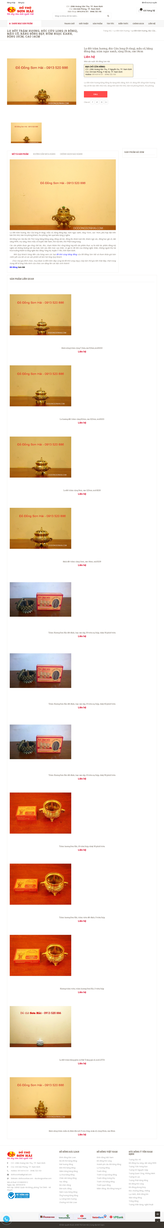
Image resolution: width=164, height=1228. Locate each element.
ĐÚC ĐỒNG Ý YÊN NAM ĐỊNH (140, 1153)
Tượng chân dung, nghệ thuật (141, 1204)
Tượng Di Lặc (134, 1177)
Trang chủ (69, 23)
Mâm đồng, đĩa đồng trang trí (109, 1188)
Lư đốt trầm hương (121, 30)
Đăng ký (21, 2)
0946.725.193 (35, 1170)
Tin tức (110, 23)
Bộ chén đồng (65, 1185)
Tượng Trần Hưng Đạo (138, 1166)
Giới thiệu (83, 23)
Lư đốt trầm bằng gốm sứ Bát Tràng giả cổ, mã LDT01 (82, 1060)
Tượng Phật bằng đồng (138, 1180)
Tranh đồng (101, 1171)
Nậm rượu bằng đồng (68, 1192)
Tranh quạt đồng (104, 1185)
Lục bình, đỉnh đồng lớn (138, 1194)
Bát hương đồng (66, 1164)
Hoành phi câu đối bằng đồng (109, 1164)
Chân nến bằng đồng (67, 1178)
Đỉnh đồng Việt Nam (105, 1157)
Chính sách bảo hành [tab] (71, 154)
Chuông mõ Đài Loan (68, 1202)
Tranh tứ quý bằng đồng (107, 1174)
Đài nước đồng (65, 1188)
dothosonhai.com (25, 1178)
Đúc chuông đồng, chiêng (139, 1190)
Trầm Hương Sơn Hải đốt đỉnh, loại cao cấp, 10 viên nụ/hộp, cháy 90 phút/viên (82, 775)
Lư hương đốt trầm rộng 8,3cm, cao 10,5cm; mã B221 (82, 419)
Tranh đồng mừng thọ (106, 1178)
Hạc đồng (63, 1181)
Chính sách (138, 23)
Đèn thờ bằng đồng (67, 1168)
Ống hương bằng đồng (68, 1195)
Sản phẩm (97, 23)
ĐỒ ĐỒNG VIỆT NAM (107, 1152)
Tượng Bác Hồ (135, 1159)
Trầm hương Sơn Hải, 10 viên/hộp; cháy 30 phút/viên (82, 846)
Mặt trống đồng (135, 1197)
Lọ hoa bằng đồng (66, 1174)
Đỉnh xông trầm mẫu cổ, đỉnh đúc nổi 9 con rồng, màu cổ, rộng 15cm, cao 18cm (82, 1131)
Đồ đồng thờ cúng (104, 1161)
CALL (95, 94)
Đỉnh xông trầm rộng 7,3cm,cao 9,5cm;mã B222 (81, 348)
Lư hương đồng (103, 1168)
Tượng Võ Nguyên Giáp (138, 1170)
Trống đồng (133, 1201)
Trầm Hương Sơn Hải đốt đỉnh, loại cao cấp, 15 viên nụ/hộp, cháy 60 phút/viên (82, 704)
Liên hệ (151, 23)
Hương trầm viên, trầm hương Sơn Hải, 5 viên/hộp (82, 988)
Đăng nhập (11, 2)
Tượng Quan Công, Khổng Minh (142, 1173)
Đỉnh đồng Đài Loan (67, 1157)
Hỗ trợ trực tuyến (149, 2)
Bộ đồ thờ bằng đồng (68, 1161)
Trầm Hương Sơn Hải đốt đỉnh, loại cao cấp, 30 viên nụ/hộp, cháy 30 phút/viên (82, 632)
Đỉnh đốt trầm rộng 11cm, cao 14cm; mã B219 (82, 561)
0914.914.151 (23, 1170)
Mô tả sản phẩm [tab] (20, 154)
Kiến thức (123, 23)
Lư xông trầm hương (67, 1199)
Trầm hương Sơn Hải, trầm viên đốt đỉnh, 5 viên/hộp (82, 917)
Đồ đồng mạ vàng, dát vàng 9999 (142, 1163)
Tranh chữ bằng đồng (106, 1181)
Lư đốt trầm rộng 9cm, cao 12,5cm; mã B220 (82, 490)
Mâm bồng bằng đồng (68, 1171)
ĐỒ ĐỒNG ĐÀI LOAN (69, 1152)
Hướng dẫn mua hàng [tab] (44, 154)
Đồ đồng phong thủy (137, 1187)
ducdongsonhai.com (43, 1178)
